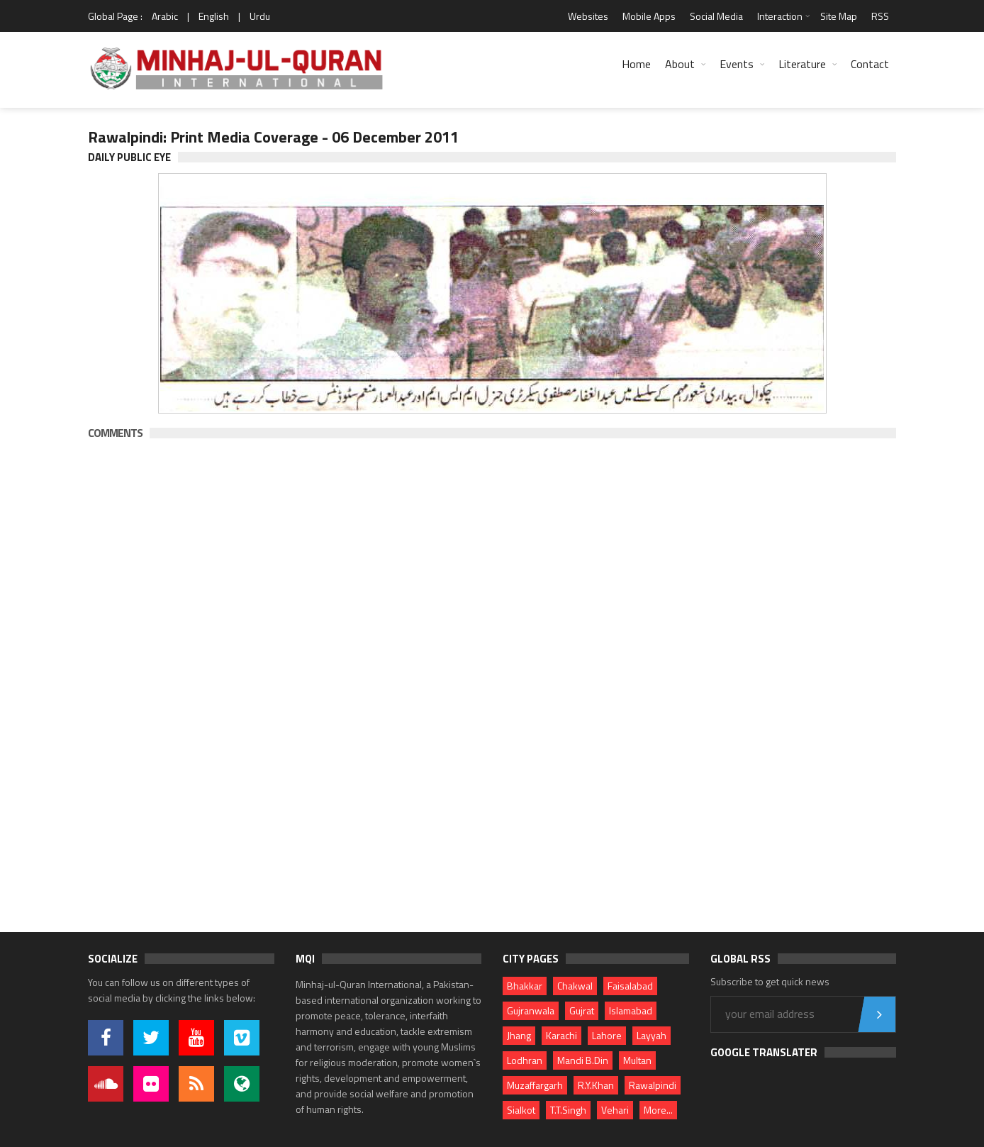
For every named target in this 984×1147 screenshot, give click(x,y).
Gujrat (581, 1010)
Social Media (716, 16)
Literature (802, 63)
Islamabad (630, 1010)
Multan (637, 1060)
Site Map (838, 16)
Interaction (780, 16)
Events (737, 63)
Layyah (651, 1035)
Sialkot (521, 1109)
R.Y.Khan (596, 1084)
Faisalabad (630, 985)
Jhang (519, 1035)
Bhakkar (524, 985)
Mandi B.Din (582, 1060)
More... (658, 1109)
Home (636, 63)
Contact (870, 63)
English (214, 16)
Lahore (607, 1035)
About (680, 63)
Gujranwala (530, 1010)
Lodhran (524, 1060)
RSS (880, 16)
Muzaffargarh (535, 1084)
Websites (588, 16)
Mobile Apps (649, 16)
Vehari (615, 1109)
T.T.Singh (568, 1109)
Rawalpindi (652, 1084)
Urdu (260, 16)
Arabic (165, 16)
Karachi (561, 1035)
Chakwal (575, 985)
